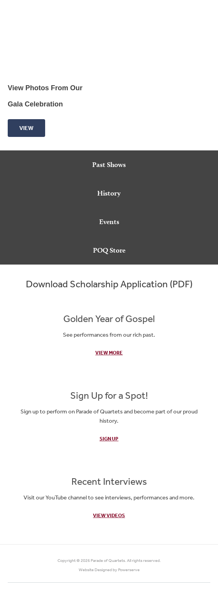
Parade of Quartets (108, 560)
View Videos (109, 515)
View (26, 128)
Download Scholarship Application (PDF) (109, 283)
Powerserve (129, 570)
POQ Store (109, 250)
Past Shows (109, 164)
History (109, 193)
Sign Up (109, 438)
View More (109, 352)
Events (109, 222)
